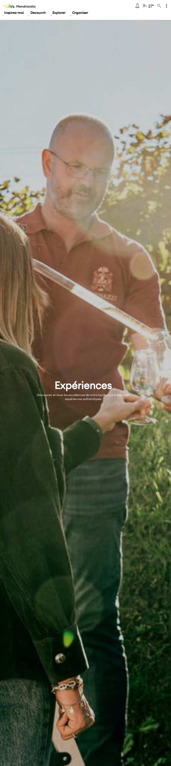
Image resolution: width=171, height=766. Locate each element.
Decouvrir (38, 13)
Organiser (80, 13)
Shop (137, 5)
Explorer (58, 13)
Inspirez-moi (14, 13)
